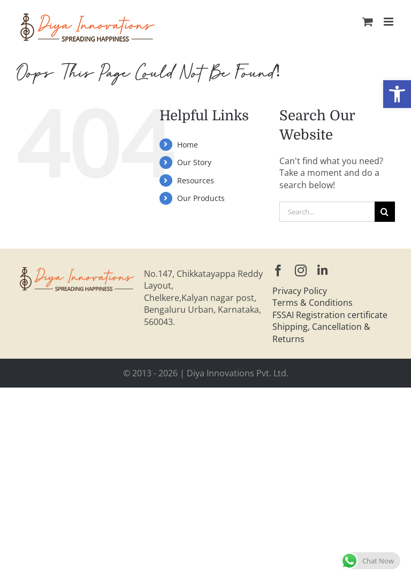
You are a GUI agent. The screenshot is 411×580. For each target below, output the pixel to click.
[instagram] (301, 270)
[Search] (385, 212)
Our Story (194, 162)
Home (187, 145)
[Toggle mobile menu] (389, 21)
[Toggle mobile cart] (367, 21)
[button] (397, 94)
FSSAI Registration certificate (329, 315)
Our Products (201, 198)
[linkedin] (322, 270)
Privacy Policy (299, 291)
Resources (195, 180)
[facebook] (278, 270)
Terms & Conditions (312, 302)
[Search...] (327, 212)
